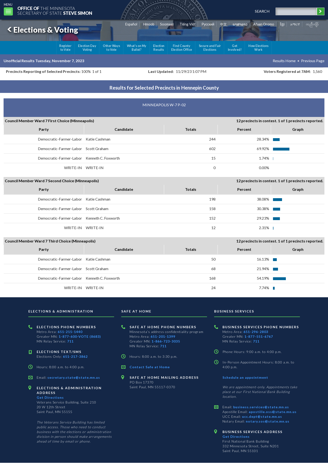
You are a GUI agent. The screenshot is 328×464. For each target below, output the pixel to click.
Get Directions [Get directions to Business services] (236, 436)
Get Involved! (235, 47)
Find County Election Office (181, 47)
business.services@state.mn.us (260, 407)
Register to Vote (65, 47)
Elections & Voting (42, 29)
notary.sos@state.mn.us (267, 421)
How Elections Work (258, 47)
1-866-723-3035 (165, 341)
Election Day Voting (87, 47)
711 (70, 341)
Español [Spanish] (131, 24)
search (262, 11)
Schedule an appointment (245, 377)
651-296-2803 (255, 332)
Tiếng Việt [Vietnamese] (188, 24)
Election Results (159, 47)
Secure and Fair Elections (210, 47)
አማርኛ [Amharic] (295, 24)
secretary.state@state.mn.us (73, 377)
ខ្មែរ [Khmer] (282, 24)
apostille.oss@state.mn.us (272, 412)
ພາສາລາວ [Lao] (240, 24)
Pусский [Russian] (208, 24)
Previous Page (312, 60)
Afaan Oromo (263, 24)
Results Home (284, 60)
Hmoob (148, 24)
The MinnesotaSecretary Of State (54, 10)
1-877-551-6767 (258, 336)
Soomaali (167, 24)
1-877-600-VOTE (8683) (80, 336)
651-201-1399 (163, 336)
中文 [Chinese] (223, 24)
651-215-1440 (70, 332)
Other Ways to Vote (111, 47)
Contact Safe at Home (150, 367)
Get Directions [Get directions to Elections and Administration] (50, 397)
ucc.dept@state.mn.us (261, 416)
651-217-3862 (75, 356)
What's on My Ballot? (136, 47)
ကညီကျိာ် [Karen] (312, 24)
